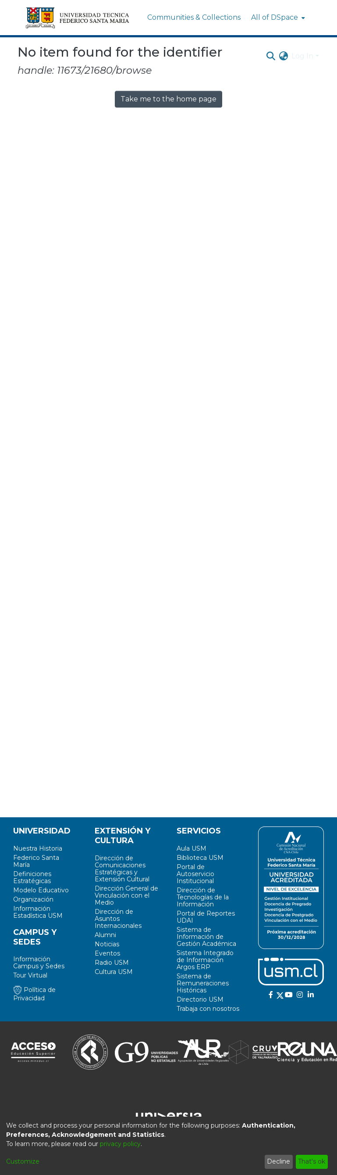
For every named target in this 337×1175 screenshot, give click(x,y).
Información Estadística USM (38, 912)
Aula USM (191, 848)
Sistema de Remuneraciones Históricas (203, 983)
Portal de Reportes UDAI (206, 916)
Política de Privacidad (34, 994)
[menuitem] (277, 17)
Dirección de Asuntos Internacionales (118, 919)
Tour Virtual (30, 975)
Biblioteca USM (200, 858)
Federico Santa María (36, 861)
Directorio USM (200, 999)
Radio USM (112, 963)
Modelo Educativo (41, 890)
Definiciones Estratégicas (32, 877)
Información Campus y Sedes (38, 962)
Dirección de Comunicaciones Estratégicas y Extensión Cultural (122, 868)
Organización (33, 899)
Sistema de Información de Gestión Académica (206, 937)
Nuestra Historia (37, 848)
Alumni (105, 935)
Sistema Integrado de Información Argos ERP (205, 960)
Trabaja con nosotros (208, 1009)
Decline (278, 1161)
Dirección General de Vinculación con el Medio (126, 895)
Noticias (107, 944)
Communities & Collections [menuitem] (194, 17)
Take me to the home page (168, 99)
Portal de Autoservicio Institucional (195, 874)
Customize (22, 1161)
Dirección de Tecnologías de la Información (203, 897)
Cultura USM (114, 972)
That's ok (311, 1161)
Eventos (107, 953)
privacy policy (120, 1144)
